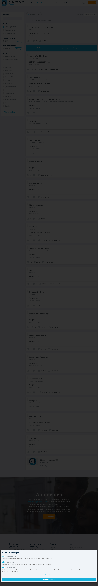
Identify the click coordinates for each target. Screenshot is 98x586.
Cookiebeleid (49, 575)
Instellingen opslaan (49, 579)
